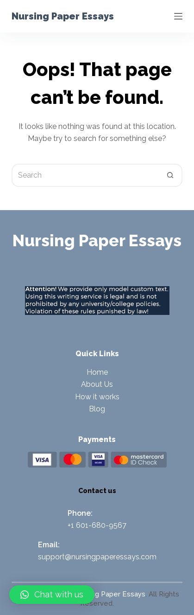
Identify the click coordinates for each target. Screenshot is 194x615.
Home (97, 372)
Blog (97, 408)
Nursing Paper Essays (63, 16)
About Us (97, 384)
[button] (51, 594)
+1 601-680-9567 (97, 525)
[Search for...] (85, 175)
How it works (97, 396)
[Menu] (178, 16)
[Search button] (170, 175)
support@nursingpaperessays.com (97, 556)
